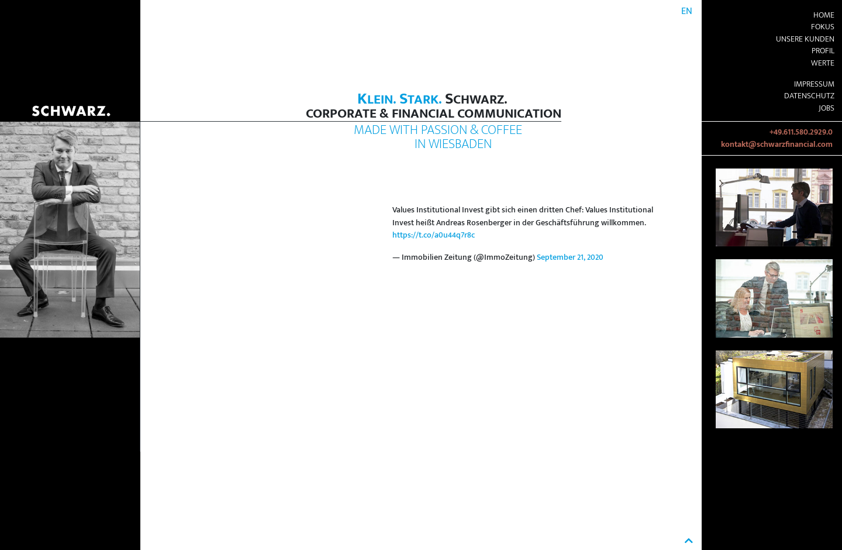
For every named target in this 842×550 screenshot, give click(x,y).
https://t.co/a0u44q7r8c (433, 235)
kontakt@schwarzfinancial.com (777, 144)
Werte (822, 63)
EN (686, 11)
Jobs (826, 108)
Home (823, 15)
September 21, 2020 (570, 257)
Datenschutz (809, 96)
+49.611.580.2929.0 (801, 132)
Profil (823, 51)
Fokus (822, 27)
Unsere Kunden (805, 39)
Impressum (814, 84)
